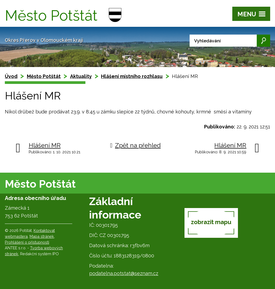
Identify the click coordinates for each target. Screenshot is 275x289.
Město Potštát (44, 76)
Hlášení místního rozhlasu (131, 76)
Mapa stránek (42, 236)
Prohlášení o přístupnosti (27, 242)
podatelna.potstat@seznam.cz (123, 273)
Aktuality (81, 76)
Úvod (11, 76)
